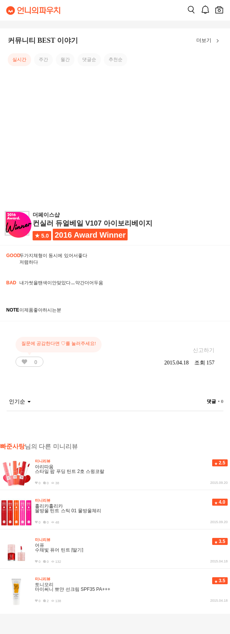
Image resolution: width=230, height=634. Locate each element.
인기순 (20, 402)
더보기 (209, 41)
